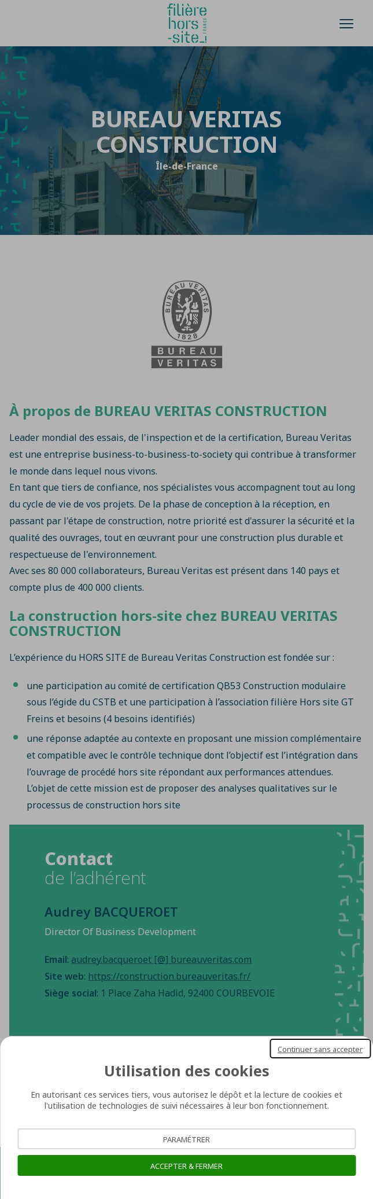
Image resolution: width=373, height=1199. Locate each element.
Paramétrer (186, 1138)
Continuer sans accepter (320, 1048)
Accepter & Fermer (186, 1165)
